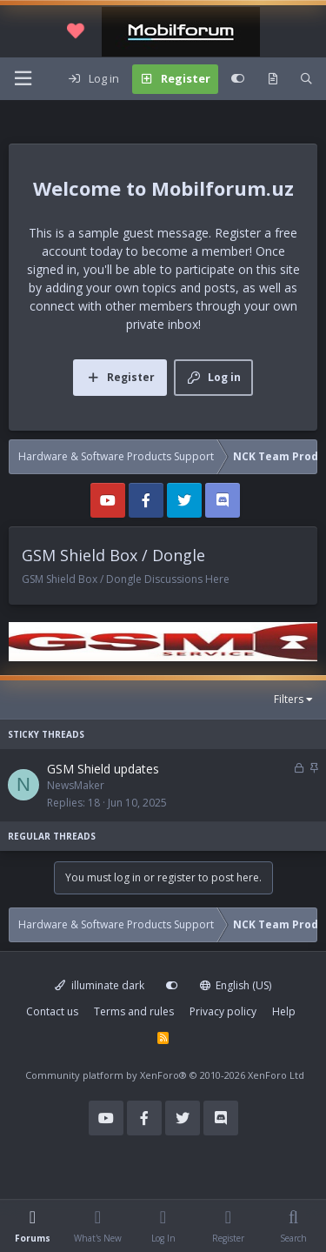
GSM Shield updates (103, 768)
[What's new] (272, 79)
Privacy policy (223, 1011)
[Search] (306, 79)
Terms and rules (134, 1011)
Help (284, 1011)
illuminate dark (99, 985)
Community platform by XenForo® (164, 1074)
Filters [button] (288, 699)
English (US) (236, 985)
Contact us (52, 1011)
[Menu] (22, 78)
